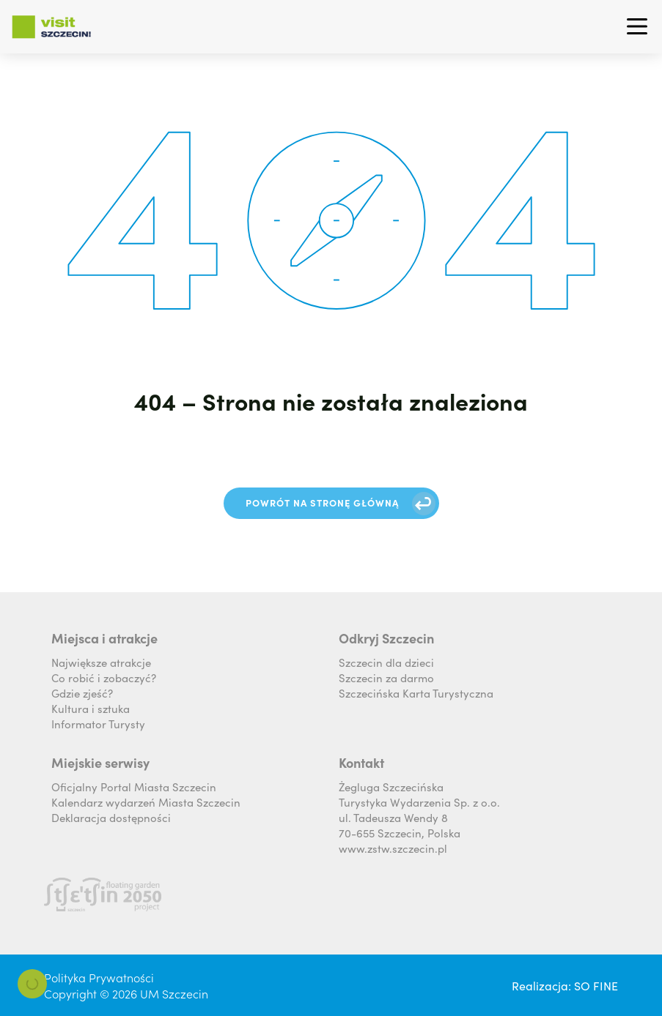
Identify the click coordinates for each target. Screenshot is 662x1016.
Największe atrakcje (101, 662)
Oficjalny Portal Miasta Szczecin (133, 786)
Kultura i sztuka (90, 708)
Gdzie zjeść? (82, 693)
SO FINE (596, 985)
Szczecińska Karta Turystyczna (416, 693)
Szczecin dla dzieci (386, 662)
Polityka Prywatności (99, 977)
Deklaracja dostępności (111, 817)
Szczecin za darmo (386, 677)
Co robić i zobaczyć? (103, 677)
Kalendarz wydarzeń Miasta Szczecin (145, 802)
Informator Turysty (98, 723)
